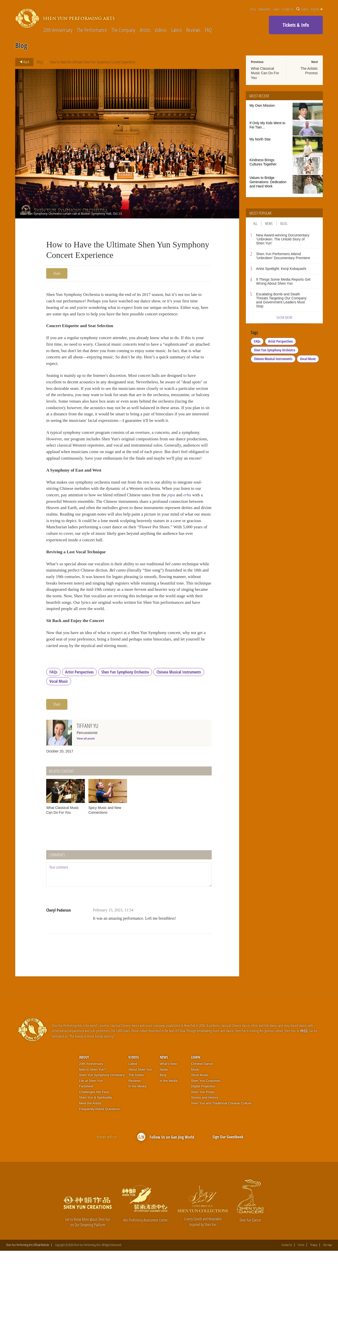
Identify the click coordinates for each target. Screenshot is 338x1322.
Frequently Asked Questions (99, 1180)
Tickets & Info (296, 24)
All (255, 223)
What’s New (168, 1135)
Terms (301, 1316)
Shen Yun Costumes (205, 1152)
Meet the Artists (90, 1174)
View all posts (86, 809)
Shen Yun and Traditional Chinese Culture (221, 1174)
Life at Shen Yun (91, 1152)
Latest (176, 30)
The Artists (136, 1146)
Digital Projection (203, 1157)
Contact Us (288, 9)
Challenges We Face (94, 1163)
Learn (276, 9)
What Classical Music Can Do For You (265, 72)
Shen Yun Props (202, 1163)
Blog (40, 62)
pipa (207, 536)
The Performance (92, 30)
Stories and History (204, 1169)
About (84, 1128)
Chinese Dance (202, 1135)
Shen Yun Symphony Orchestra (125, 743)
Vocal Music (58, 752)
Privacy (313, 1316)
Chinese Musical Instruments (179, 743)
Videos (161, 30)
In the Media (137, 1157)
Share (56, 273)
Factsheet (86, 1157)
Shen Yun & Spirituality (95, 1169)
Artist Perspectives (79, 743)
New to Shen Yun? (92, 1141)
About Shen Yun (140, 1141)
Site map (327, 1316)
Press (253, 9)
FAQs (53, 743)
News (269, 223)
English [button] (317, 9)
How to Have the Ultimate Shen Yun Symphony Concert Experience (92, 62)
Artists (145, 30)
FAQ (208, 30)
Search (302, 9)
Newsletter (264, 9)
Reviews (193, 30)
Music (195, 1141)
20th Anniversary (57, 30)
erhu (58, 543)
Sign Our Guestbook (227, 1208)
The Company (123, 30)
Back (23, 62)
